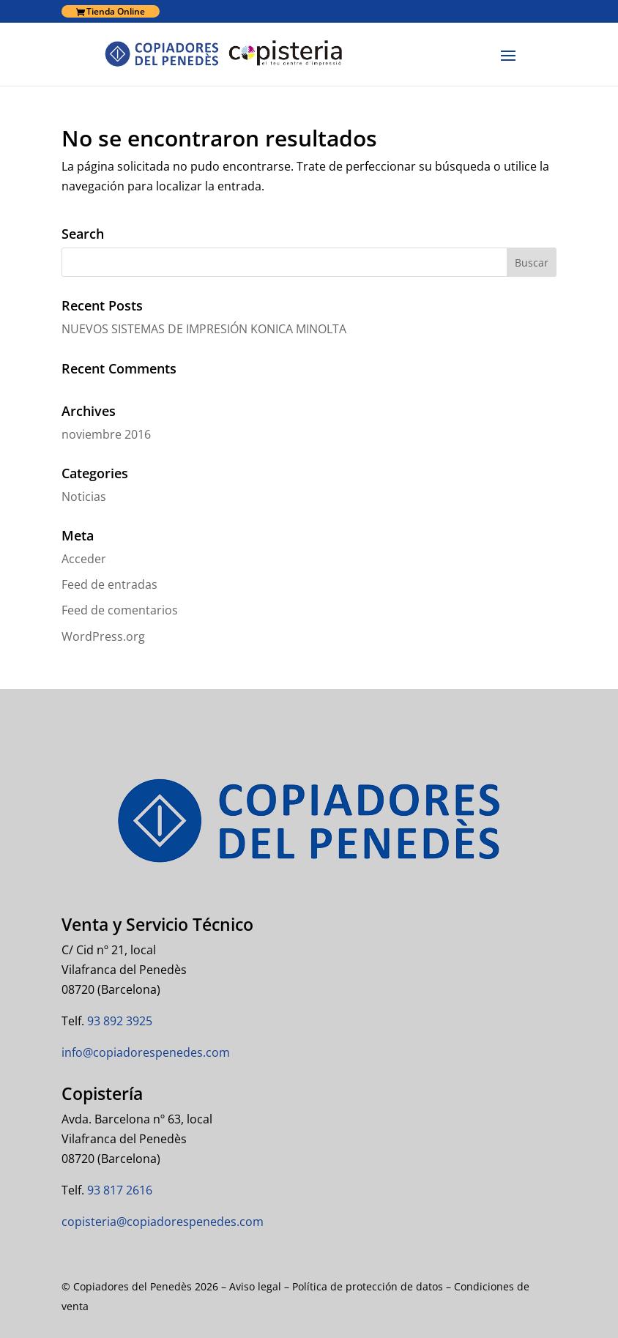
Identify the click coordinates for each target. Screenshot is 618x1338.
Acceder (84, 559)
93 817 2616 (118, 1190)
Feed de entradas (109, 584)
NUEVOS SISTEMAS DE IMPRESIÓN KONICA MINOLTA (204, 329)
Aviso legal (255, 1286)
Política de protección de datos (367, 1286)
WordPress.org (103, 636)
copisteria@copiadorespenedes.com (163, 1222)
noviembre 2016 (106, 434)
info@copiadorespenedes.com (146, 1052)
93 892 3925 (118, 1021)
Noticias (84, 496)
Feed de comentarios (120, 610)
